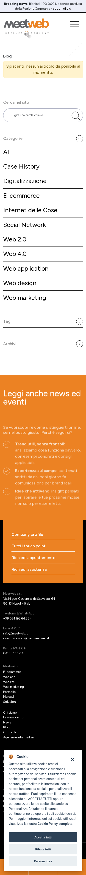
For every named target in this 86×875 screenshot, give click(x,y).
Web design (19, 283)
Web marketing (24, 297)
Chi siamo (10, 712)
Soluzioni (10, 701)
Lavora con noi (13, 717)
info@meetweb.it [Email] (15, 633)
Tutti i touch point (28, 546)
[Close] (72, 759)
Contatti (9, 732)
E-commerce (21, 195)
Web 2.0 (14, 239)
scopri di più (62, 9)
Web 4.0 (15, 254)
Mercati (8, 696)
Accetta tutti (43, 837)
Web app (9, 677)
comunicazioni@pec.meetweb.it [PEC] (26, 638)
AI (6, 152)
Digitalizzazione (25, 181)
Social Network (24, 225)
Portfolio (9, 692)
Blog (6, 727)
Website (8, 682)
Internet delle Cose (30, 210)
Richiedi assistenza (29, 569)
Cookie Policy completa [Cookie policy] (55, 824)
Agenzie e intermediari (18, 737)
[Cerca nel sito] (76, 116)
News (7, 722)
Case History (21, 166)
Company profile (27, 534)
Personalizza (18, 809)
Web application (26, 268)
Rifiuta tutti (43, 849)
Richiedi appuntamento (33, 557)
